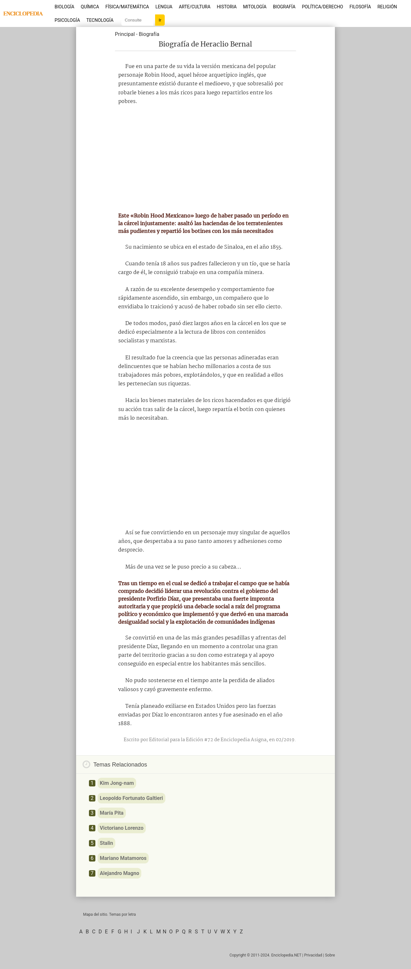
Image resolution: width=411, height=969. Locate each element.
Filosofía (360, 6)
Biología (64, 6)
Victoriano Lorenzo (122, 828)
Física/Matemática (127, 6)
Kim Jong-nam (117, 783)
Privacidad (313, 955)
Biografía (284, 6)
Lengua (163, 6)
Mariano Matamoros (123, 858)
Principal (125, 34)
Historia (227, 6)
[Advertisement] (205, 159)
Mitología (255, 6)
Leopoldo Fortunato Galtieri (131, 798)
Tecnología (99, 20)
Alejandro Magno (119, 873)
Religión (387, 6)
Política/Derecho (322, 6)
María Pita (112, 813)
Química (90, 6)
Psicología (67, 20)
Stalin (106, 843)
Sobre (330, 955)
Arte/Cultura (194, 6)
